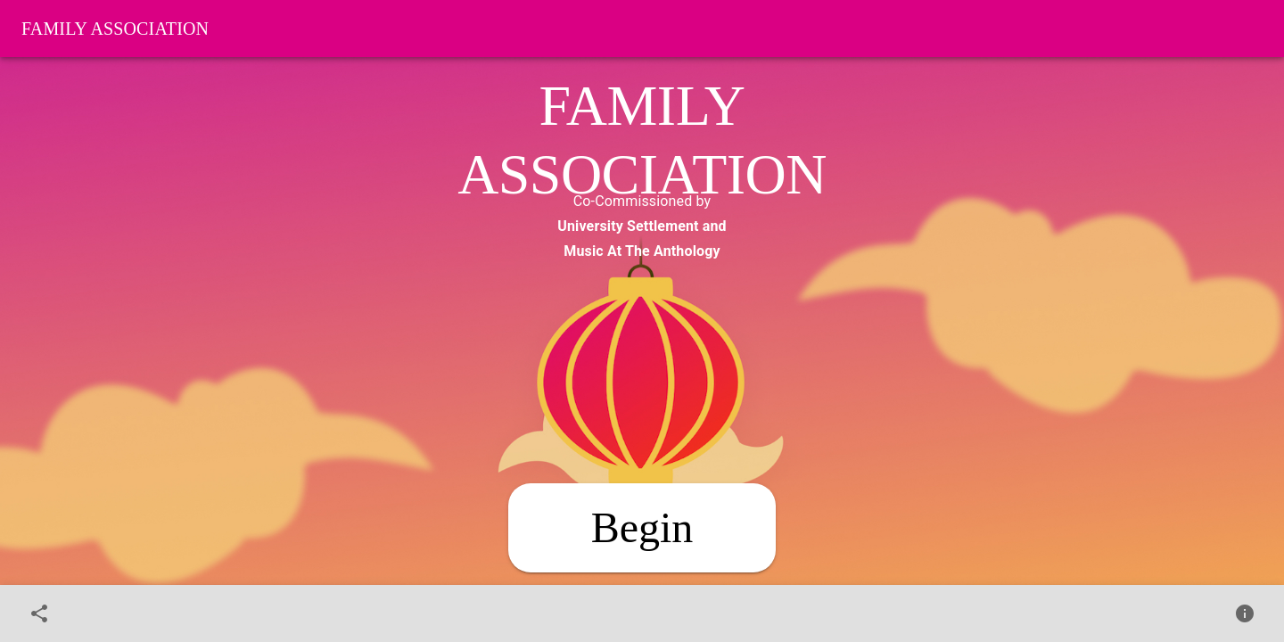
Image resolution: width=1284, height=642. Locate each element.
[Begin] (642, 527)
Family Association (115, 28)
